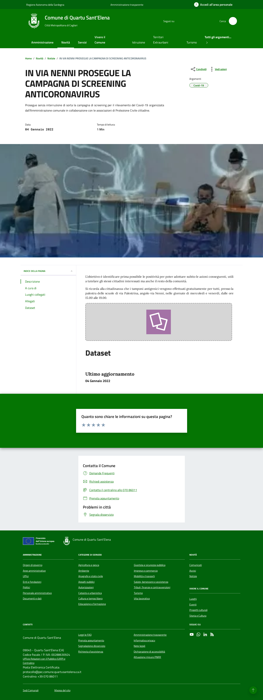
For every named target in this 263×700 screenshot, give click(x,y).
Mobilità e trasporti (144, 576)
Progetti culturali (198, 610)
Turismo (192, 42)
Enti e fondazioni (32, 582)
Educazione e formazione (92, 604)
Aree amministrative (34, 571)
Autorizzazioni (86, 587)
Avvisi (192, 571)
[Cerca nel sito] (233, 21)
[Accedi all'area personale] (213, 4)
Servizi (82, 42)
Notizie (193, 576)
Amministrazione (42, 42)
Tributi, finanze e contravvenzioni (152, 587)
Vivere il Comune (100, 40)
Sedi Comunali (31, 690)
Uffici (26, 576)
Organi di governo (32, 565)
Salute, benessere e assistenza (151, 582)
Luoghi (193, 599)
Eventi (193, 604)
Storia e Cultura (197, 616)
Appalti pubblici (86, 582)
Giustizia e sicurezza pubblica (149, 565)
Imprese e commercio (146, 571)
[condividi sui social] (198, 69)
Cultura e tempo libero (90, 598)
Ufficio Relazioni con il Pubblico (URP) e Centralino (44, 661)
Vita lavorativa (142, 598)
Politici (26, 587)
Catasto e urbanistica (90, 593)
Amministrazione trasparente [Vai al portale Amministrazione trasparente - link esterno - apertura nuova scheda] (126, 5)
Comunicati (195, 565)
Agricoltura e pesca (88, 565)
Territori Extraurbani (160, 40)
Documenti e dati (32, 598)
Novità (65, 42)
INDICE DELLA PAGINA (48, 271)
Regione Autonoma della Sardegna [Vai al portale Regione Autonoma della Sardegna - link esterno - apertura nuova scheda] (45, 5)
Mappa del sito (62, 690)
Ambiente (83, 571)
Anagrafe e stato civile (90, 576)
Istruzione (138, 42)
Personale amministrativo (37, 593)
